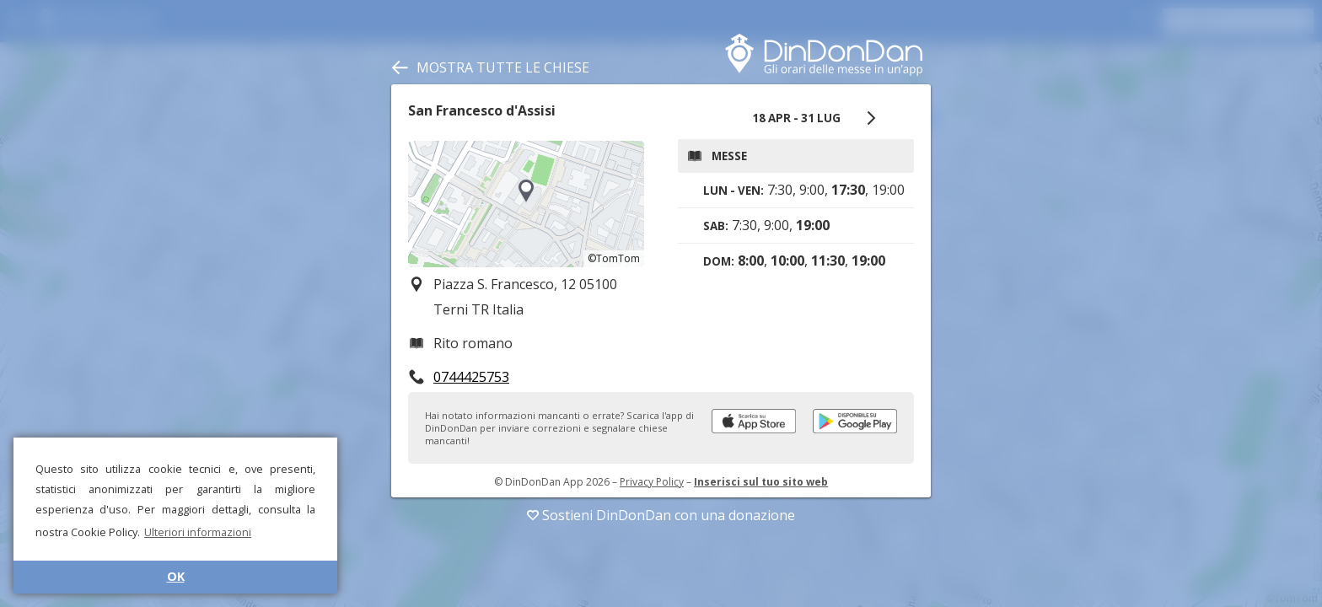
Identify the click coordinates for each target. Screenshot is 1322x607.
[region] (526, 204)
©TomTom (614, 258)
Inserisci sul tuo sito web (761, 482)
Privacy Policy (652, 482)
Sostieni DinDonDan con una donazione (661, 515)
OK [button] (176, 576)
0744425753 (471, 377)
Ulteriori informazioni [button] (197, 532)
